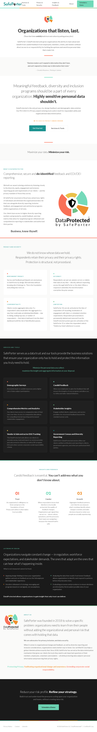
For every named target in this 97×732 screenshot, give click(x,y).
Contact (17, 726)
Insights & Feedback (55, 4)
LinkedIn (24, 726)
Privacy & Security (39, 4)
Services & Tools (25, 4)
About (71, 4)
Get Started (37, 129)
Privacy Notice (7, 726)
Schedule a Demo (83, 4)
